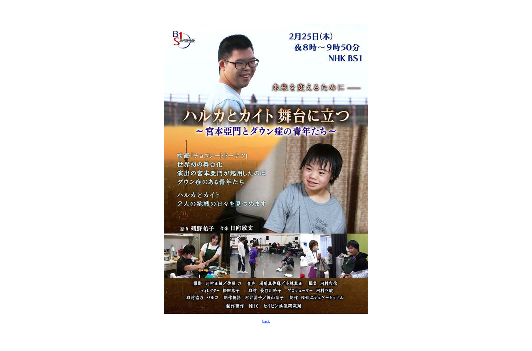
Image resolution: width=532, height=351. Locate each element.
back (266, 321)
